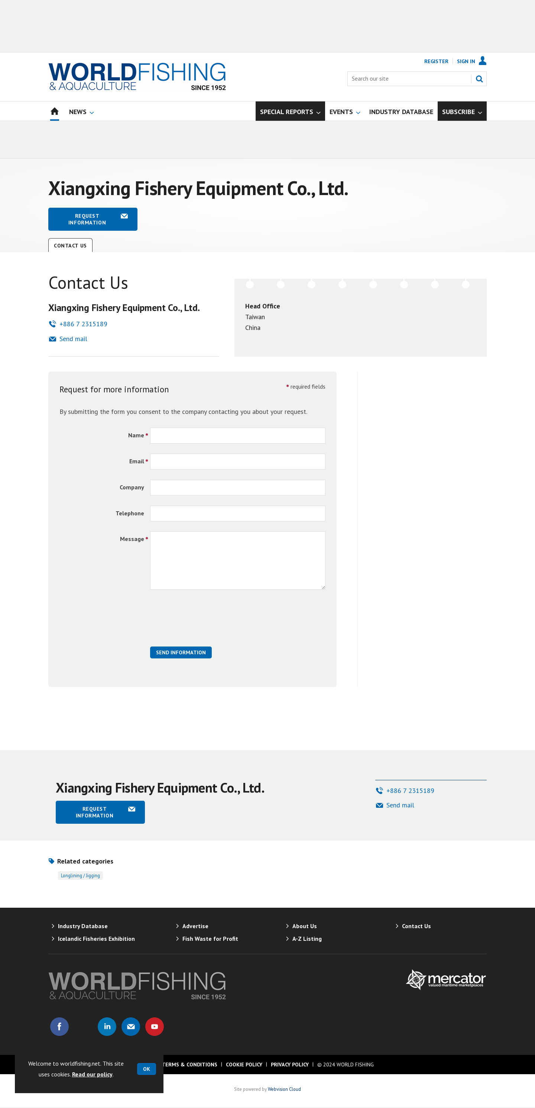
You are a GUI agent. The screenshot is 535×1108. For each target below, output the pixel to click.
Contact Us (70, 245)
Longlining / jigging (80, 875)
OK (146, 1069)
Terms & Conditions (189, 1064)
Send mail (73, 338)
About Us (304, 926)
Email (136, 461)
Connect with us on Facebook (59, 1026)
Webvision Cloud (284, 1089)
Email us (130, 1026)
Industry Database (83, 926)
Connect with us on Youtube (154, 1026)
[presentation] (206, 622)
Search (479, 79)
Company (132, 487)
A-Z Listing (307, 938)
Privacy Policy (290, 1064)
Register (436, 61)
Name (136, 435)
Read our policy (92, 1074)
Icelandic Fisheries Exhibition (96, 938)
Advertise (195, 926)
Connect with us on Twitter (83, 1026)
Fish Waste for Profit (210, 938)
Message (132, 538)
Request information (87, 219)
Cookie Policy (244, 1064)
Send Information (181, 652)
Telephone (130, 513)
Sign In (466, 61)
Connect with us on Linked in (107, 1026)
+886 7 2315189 (83, 324)
